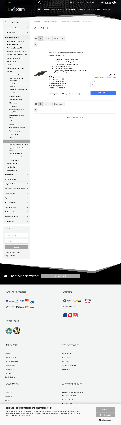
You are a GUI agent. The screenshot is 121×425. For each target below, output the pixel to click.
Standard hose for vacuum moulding (17, 85)
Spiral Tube (12, 93)
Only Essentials (105, 415)
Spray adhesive (12, 170)
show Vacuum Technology (15, 41)
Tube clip (12, 138)
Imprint (7, 353)
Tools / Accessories (11, 216)
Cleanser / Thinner (11, 207)
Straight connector (15, 96)
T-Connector (13, 103)
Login (16, 247)
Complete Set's (10, 221)
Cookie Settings (10, 377)
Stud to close (13, 121)
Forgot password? (11, 255)
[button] (72, 2)
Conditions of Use (11, 365)
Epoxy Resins (66, 357)
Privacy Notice (26, 415)
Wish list (90, 2)
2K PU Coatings (10, 193)
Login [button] (80, 2)
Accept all (105, 409)
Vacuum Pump (12, 163)
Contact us (8, 392)
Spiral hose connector (16, 157)
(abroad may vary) (74, 94)
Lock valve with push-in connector (16, 116)
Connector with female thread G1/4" (16, 111)
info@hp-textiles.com (74, 404)
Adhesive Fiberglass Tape (15, 68)
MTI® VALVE (13, 141)
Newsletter (8, 396)
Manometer (12, 124)
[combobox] (47, 38)
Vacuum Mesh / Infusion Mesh (17, 55)
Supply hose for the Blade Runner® (17, 149)
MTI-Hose (65, 361)
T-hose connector (14, 131)
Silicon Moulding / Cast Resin (15, 188)
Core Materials (10, 32)
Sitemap (8, 373)
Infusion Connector (15, 160)
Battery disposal (10, 357)
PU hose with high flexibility (18, 89)
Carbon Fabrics (67, 353)
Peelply (9, 71)
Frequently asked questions (89, 9)
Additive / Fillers (10, 212)
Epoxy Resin (9, 174)
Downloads (70, 9)
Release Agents (10, 202)
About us (106, 9)
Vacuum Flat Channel (16, 153)
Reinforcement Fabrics (12, 28)
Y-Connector (13, 106)
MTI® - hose (11, 65)
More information (105, 420)
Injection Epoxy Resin (14, 44)
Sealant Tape (11, 61)
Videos (7, 400)
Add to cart (103, 93)
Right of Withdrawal (11, 361)
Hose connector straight (17, 128)
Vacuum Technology (12, 37)
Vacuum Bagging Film (14, 58)
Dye (6, 198)
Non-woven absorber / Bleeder (17, 51)
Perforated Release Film (15, 48)
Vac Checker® (12, 167)
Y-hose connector (14, 134)
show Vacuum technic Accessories (16, 79)
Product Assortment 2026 (53, 9)
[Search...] (39, 3)
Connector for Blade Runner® (18, 144)
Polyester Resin (10, 184)
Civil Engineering (10, 179)
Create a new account (12, 252)
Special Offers (12, 22)
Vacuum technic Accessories (16, 75)
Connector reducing (15, 100)
